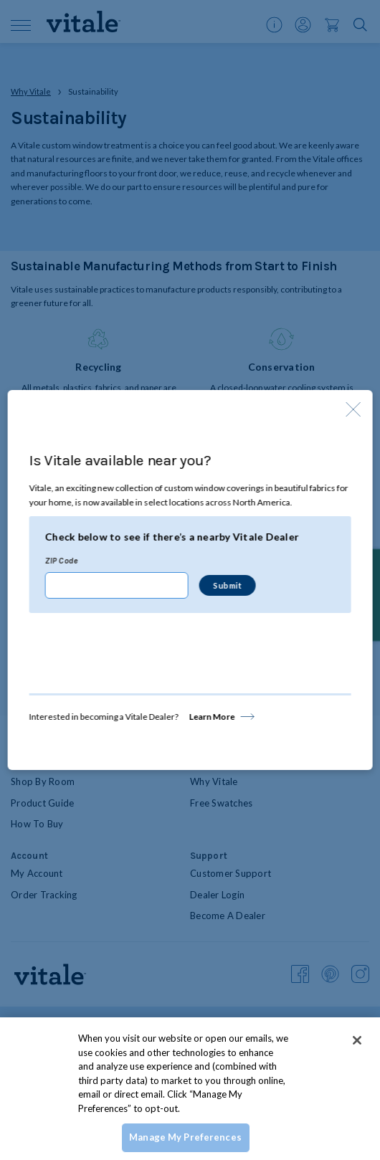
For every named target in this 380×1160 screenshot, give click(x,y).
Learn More (212, 716)
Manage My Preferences (185, 1137)
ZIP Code (61, 561)
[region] (190, 1088)
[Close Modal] (352, 409)
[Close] (357, 1040)
